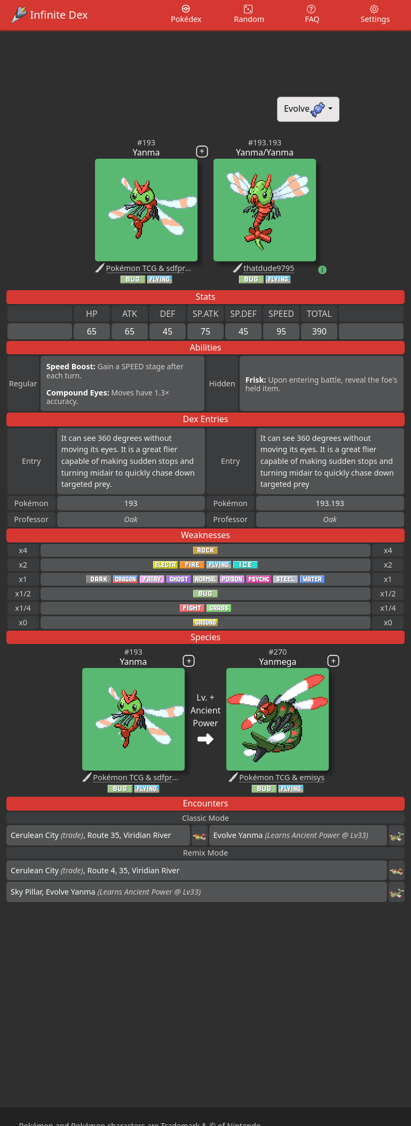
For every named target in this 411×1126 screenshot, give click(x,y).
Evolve (305, 109)
